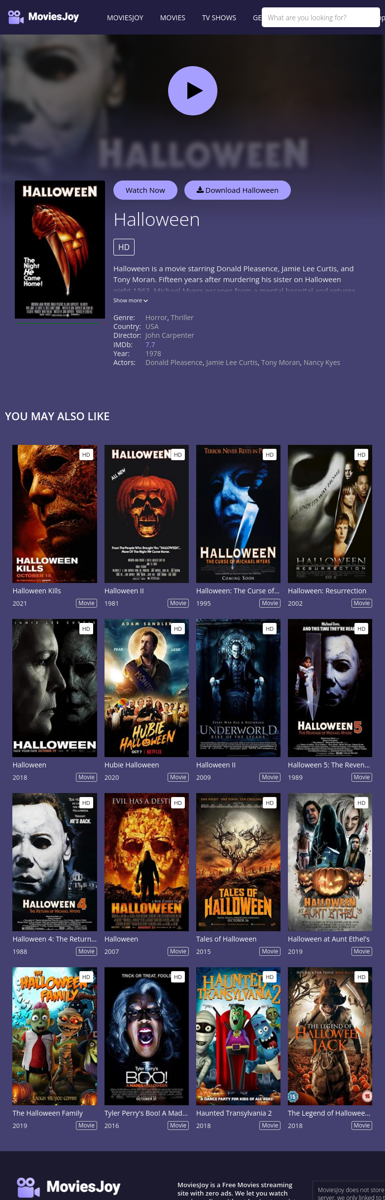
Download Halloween (238, 190)
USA (152, 326)
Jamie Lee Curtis (232, 362)
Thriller (182, 317)
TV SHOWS (219, 17)
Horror (156, 317)
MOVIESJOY (125, 17)
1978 (153, 353)
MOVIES (172, 17)
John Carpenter (169, 335)
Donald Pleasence (174, 362)
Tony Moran (280, 362)
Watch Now (145, 190)
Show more (130, 300)
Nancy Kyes (322, 362)
